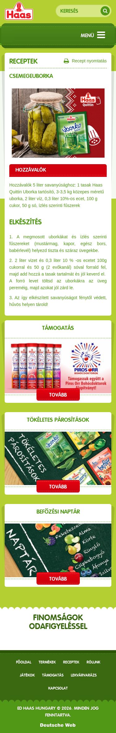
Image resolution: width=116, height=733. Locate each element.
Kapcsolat (58, 688)
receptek (71, 662)
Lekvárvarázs (84, 675)
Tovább (58, 395)
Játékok (27, 675)
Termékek (47, 662)
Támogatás (52, 675)
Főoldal (23, 662)
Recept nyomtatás (85, 61)
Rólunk (93, 662)
